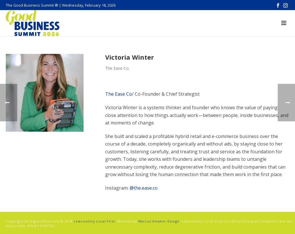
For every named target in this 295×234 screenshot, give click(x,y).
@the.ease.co (144, 188)
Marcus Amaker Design (158, 221)
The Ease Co (118, 94)
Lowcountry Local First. (95, 221)
